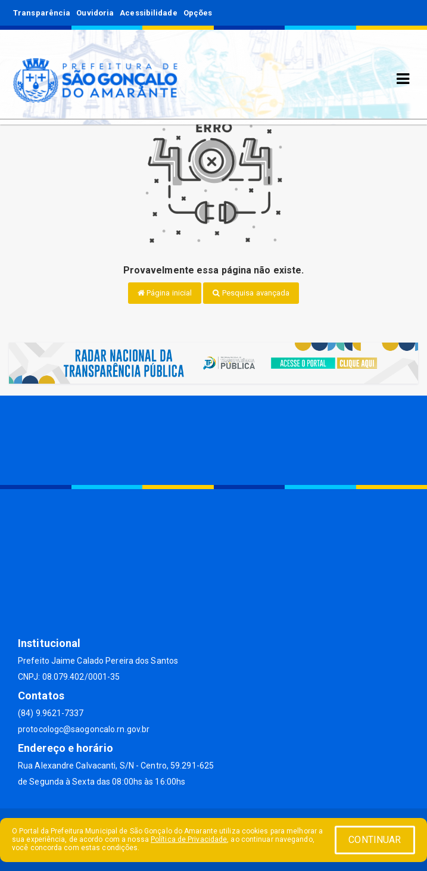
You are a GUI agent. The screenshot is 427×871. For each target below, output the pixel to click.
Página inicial (165, 292)
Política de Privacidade (189, 839)
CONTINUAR (374, 839)
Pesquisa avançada (251, 292)
